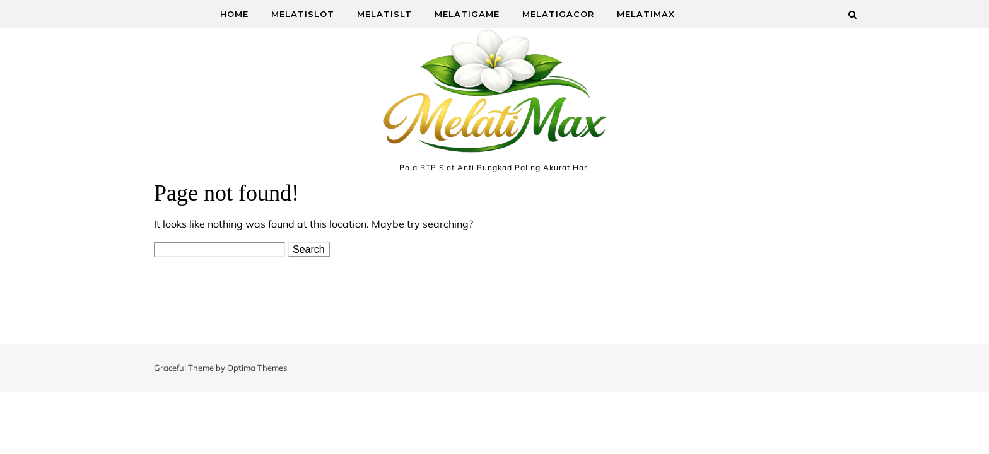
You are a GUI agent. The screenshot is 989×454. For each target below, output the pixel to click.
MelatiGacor (558, 14)
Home (234, 14)
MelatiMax (646, 14)
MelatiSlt (384, 14)
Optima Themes (257, 368)
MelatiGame (467, 14)
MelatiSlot (302, 14)
